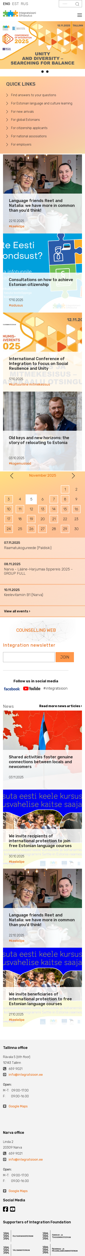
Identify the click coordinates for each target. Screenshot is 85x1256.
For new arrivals (22, 112)
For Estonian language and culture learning (41, 103)
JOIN (64, 657)
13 (42, 509)
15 (65, 509)
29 (65, 529)
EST (15, 4)
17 (8, 519)
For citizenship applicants (29, 128)
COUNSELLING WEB (36, 630)
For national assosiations (29, 136)
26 (31, 529)
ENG (6, 4)
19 (31, 519)
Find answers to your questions (33, 95)
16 (76, 509)
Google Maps (18, 1106)
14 (54, 509)
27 (43, 529)
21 (54, 519)
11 (20, 509)
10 (8, 509)
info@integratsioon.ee (26, 1075)
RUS (24, 4)
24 (9, 529)
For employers (21, 144)
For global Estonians (25, 120)
